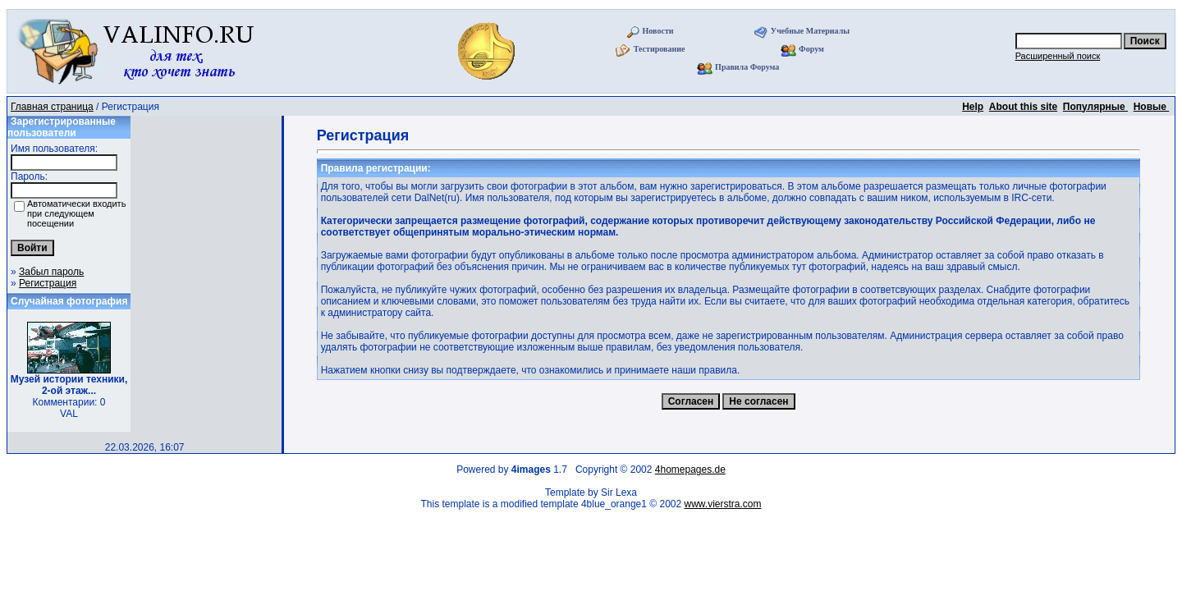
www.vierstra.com (723, 504)
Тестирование (659, 48)
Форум (811, 48)
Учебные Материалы (810, 30)
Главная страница (52, 106)
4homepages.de (690, 469)
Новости (658, 30)
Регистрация (47, 283)
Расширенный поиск (1058, 56)
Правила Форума (747, 66)
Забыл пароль (51, 271)
